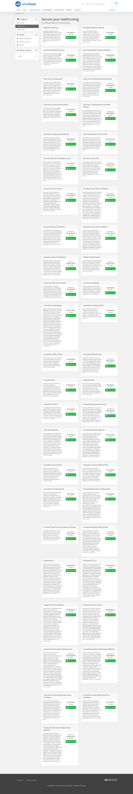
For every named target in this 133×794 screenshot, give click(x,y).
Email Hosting (20, 29)
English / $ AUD (111, 780)
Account (112, 10)
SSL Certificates (21, 26)
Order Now (70, 37)
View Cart (20, 45)
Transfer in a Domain (23, 42)
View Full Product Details (88, 70)
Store (25, 10)
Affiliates (69, 10)
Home (19, 10)
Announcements (35, 10)
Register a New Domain (24, 38)
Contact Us (77, 10)
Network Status (59, 10)
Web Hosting (20, 23)
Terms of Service (31, 780)
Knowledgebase (47, 10)
